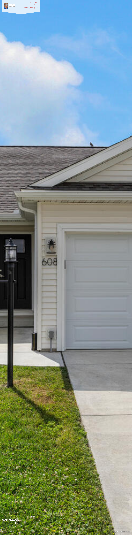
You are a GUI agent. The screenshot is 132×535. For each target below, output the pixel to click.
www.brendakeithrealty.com (30, 8)
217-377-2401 (34, 6)
